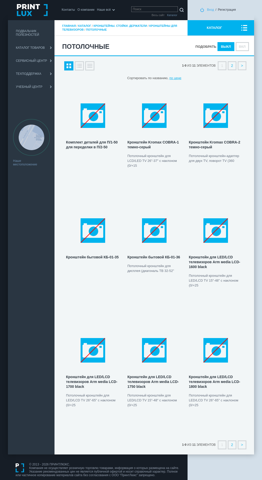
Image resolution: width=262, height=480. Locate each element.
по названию (157, 78)
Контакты (68, 9)
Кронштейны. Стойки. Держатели (120, 25)
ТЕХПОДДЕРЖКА (28, 74)
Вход (210, 9)
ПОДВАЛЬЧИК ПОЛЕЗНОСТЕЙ (27, 33)
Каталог (84, 25)
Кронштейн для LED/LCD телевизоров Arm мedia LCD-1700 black (91, 382)
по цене (175, 78)
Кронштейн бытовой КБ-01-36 (153, 257)
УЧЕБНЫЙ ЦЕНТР (29, 87)
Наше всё (104, 9)
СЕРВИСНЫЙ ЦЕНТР (31, 61)
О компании (86, 9)
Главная (69, 25)
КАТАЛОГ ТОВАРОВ (30, 48)
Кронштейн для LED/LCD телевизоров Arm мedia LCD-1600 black (214, 262)
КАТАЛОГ (214, 28)
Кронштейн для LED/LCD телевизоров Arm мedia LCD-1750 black (153, 382)
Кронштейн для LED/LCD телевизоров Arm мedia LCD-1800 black (214, 382)
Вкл (242, 47)
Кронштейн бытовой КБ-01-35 (92, 257)
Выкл (226, 47)
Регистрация (227, 9)
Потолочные (96, 29)
